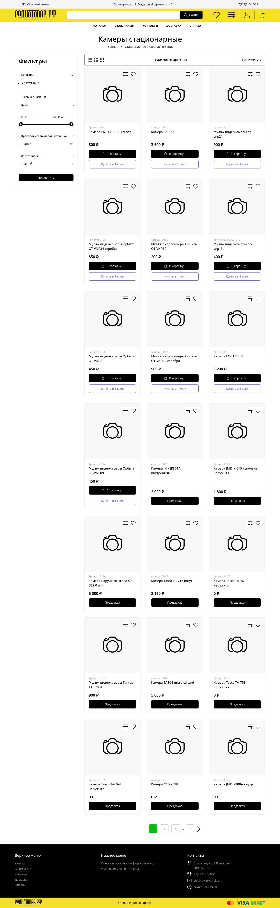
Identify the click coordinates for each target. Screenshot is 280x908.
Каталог (99, 26)
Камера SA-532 (162, 132)
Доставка (173, 26)
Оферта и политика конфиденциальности (129, 863)
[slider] (21, 124)
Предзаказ (174, 501)
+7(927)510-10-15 (247, 4)
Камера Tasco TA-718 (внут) (172, 581)
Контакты (150, 26)
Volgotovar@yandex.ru (208, 881)
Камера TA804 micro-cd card (172, 682)
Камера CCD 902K (164, 784)
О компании (124, 26)
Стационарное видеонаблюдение (149, 47)
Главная (112, 47)
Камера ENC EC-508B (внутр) (110, 132)
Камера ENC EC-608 (228, 356)
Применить (46, 178)
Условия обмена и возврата (120, 869)
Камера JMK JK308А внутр (233, 784)
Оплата (195, 26)
